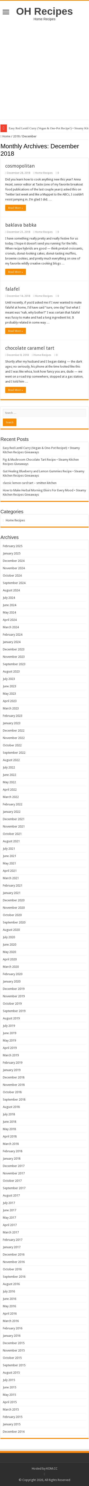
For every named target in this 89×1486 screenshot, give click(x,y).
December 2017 (13, 1166)
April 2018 (10, 1136)
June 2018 (9, 1121)
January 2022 (11, 811)
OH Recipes (44, 11)
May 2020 (9, 952)
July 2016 (9, 1291)
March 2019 (11, 1055)
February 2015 (12, 1417)
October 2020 (12, 915)
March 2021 (11, 878)
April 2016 (10, 1313)
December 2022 (13, 730)
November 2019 (14, 996)
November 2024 (14, 568)
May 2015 (9, 1394)
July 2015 (9, 1380)
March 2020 (11, 966)
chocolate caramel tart (29, 348)
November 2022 (14, 738)
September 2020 (14, 922)
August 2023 (11, 671)
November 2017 (14, 1173)
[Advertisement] (44, 68)
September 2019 (14, 1011)
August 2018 (11, 1107)
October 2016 (12, 1269)
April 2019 (10, 1048)
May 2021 (9, 863)
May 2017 (9, 1217)
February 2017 (12, 1240)
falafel (12, 289)
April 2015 (10, 1402)
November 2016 (14, 1262)
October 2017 (12, 1180)
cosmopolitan (20, 166)
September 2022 (14, 752)
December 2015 (13, 1343)
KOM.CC (51, 1468)
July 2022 (9, 767)
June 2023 (9, 686)
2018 (16, 136)
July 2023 (9, 679)
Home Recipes (44, 173)
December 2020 (13, 900)
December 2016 (13, 1254)
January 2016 (11, 1335)
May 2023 (9, 693)
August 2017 (11, 1195)
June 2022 (9, 775)
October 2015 (12, 1358)
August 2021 (11, 841)
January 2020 (11, 981)
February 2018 (12, 1151)
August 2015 (11, 1372)
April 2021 (10, 871)
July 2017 (9, 1203)
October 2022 (12, 745)
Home (5, 136)
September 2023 (14, 664)
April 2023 (10, 701)
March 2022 (11, 797)
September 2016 (14, 1276)
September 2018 (14, 1099)
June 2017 (9, 1210)
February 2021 (12, 885)
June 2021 (9, 856)
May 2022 (9, 782)
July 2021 (9, 848)
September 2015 (14, 1365)
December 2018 (13, 1077)
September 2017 (14, 1188)
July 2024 (9, 597)
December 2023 (13, 649)
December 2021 (13, 819)
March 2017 (11, 1232)
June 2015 (9, 1387)
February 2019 (12, 1062)
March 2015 (11, 1409)
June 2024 (9, 605)
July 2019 (9, 1025)
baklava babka (21, 225)
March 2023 (11, 708)
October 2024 (12, 575)
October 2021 (12, 834)
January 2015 (11, 1424)
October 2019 (12, 1003)
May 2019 (9, 1040)
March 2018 (11, 1144)
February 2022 (12, 804)
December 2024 (13, 561)
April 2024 (10, 620)
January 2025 (11, 553)
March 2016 (11, 1321)
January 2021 (11, 893)
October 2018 (12, 1092)
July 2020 (9, 937)
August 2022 (11, 760)
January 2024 (11, 642)
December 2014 (13, 1431)
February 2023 (12, 716)
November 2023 (14, 656)
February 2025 (12, 546)
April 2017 (10, 1225)
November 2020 (14, 907)
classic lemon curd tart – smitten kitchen (29, 483)
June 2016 (9, 1299)
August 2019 (11, 1018)
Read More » (15, 207)
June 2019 (9, 1033)
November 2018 (14, 1085)
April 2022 (10, 789)
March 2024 (11, 627)
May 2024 (9, 612)
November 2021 (14, 826)
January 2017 (11, 1247)
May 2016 (9, 1306)
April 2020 (10, 959)
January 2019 (11, 1070)
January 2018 (11, 1158)
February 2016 (12, 1328)
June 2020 (9, 944)
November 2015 (14, 1350)
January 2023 (11, 723)
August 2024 (11, 590)
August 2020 (11, 930)
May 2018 (9, 1129)
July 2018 (9, 1114)
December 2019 (13, 989)
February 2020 (12, 974)
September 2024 (14, 583)
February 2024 (12, 634)
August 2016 (11, 1284)
